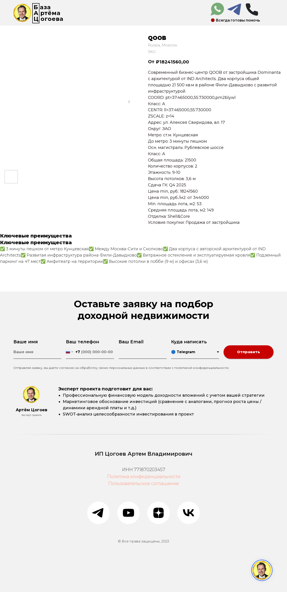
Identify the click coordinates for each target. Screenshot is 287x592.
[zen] (158, 513)
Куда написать (189, 341)
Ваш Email (131, 341)
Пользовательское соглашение (143, 483)
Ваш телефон (82, 341)
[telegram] (98, 513)
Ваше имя (25, 341)
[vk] (188, 513)
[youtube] (128, 513)
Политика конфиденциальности (143, 476)
